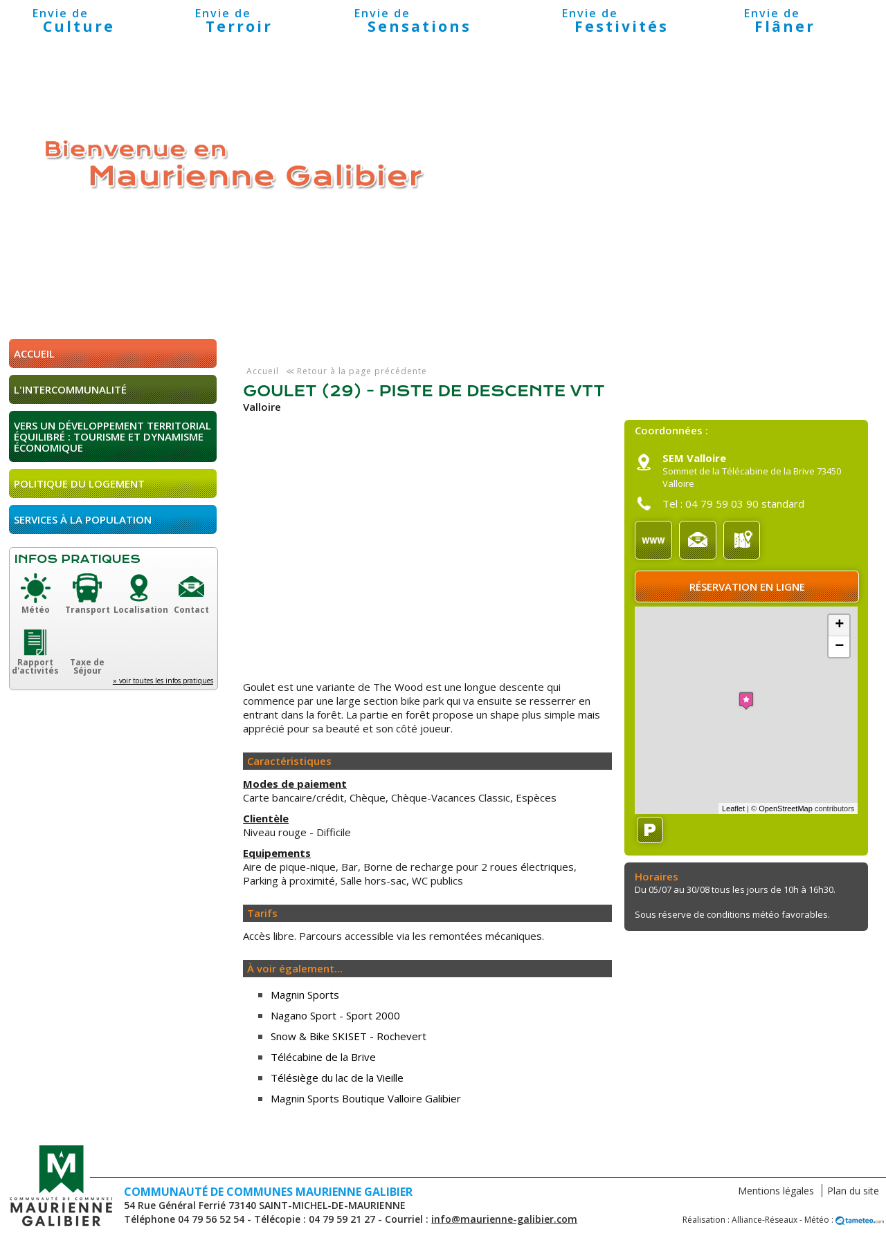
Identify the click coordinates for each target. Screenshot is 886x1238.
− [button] (839, 646)
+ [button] (839, 625)
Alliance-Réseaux (764, 1220)
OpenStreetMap (786, 808)
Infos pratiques (78, 559)
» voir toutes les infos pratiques (163, 680)
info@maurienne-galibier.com (504, 1219)
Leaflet (733, 808)
